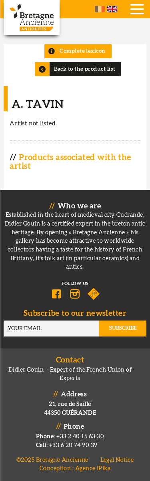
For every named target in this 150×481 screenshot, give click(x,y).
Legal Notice (117, 460)
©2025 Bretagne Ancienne (52, 460)
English (112, 9)
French (100, 9)
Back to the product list (85, 69)
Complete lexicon (82, 51)
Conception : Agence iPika (75, 468)
